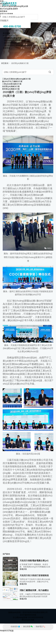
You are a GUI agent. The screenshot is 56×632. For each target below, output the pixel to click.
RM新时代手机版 (7, 631)
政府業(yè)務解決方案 (20, 63)
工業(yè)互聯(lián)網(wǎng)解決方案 (16, 79)
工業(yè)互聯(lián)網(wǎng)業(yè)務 (14, 6)
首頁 (2, 1)
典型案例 (4, 63)
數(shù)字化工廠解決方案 (12, 81)
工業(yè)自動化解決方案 (12, 84)
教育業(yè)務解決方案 (11, 89)
